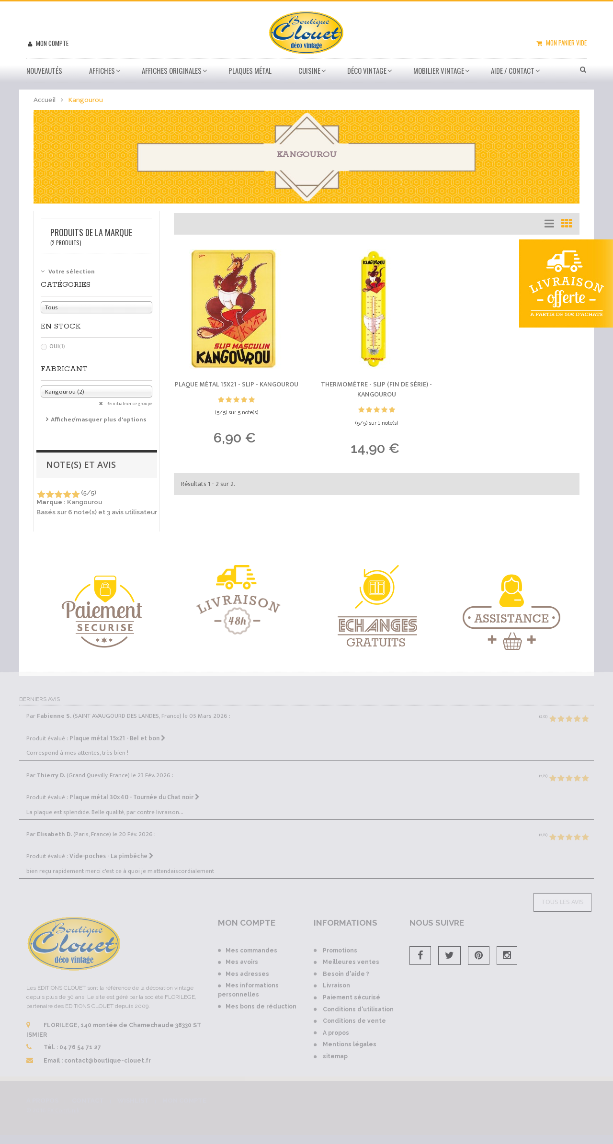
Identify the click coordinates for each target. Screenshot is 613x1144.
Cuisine (309, 70)
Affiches (102, 70)
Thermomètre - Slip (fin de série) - (376, 389)
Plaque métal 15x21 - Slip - (236, 384)
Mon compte (51, 43)
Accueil (45, 99)
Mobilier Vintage (438, 70)
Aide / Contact (512, 70)
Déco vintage (366, 70)
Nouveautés (44, 70)
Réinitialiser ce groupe (128, 404)
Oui (57, 346)
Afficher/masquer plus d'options (99, 419)
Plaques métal (250, 70)
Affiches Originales (172, 70)
